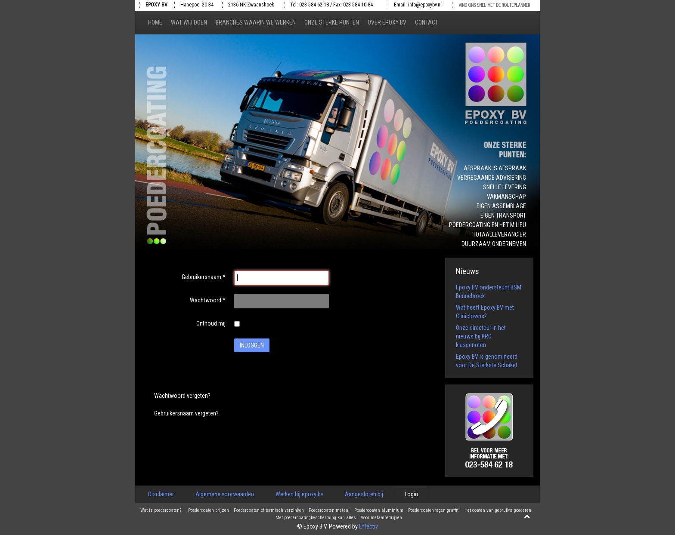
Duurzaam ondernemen (493, 243)
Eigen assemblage (501, 206)
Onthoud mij (211, 323)
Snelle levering (504, 187)
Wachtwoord (208, 300)
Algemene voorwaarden (224, 494)
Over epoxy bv (387, 22)
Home (155, 22)
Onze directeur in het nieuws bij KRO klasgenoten (481, 336)
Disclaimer (161, 494)
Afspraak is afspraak (495, 168)
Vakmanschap (506, 196)
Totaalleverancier (499, 234)
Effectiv (368, 526)
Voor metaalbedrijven (381, 518)
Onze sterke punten (331, 22)
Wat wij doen (189, 22)
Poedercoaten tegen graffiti (434, 510)
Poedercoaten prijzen (208, 510)
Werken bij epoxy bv (299, 494)
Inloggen (252, 345)
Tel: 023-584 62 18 (309, 5)
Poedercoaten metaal (329, 510)
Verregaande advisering (491, 177)
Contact (426, 22)
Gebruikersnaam (204, 277)
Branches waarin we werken (256, 22)
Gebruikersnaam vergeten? (186, 413)
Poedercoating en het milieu (487, 224)
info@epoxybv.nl (425, 5)
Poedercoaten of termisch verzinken (269, 510)
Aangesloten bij (364, 494)
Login (411, 494)
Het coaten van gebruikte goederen (497, 510)
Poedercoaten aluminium (378, 510)
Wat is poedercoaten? (160, 510)
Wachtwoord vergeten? (182, 395)
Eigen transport (503, 215)
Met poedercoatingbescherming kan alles (316, 518)
